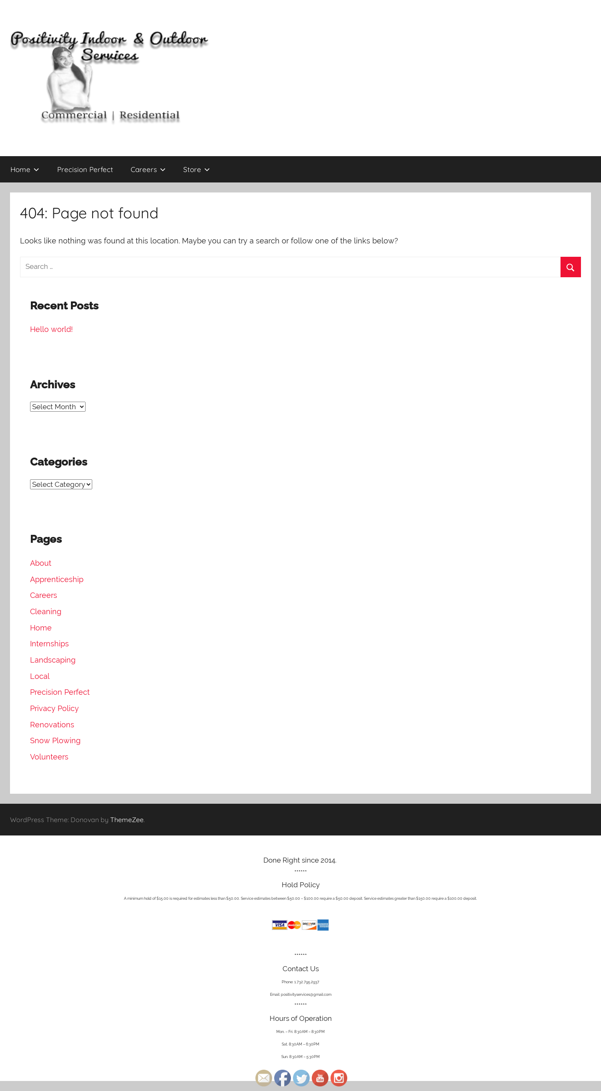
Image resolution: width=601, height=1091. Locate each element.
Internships (49, 643)
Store (196, 169)
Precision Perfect (85, 169)
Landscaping (53, 660)
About (40, 563)
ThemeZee (127, 819)
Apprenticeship (56, 579)
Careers (148, 169)
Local (40, 676)
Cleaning (45, 611)
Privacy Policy (54, 708)
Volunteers (49, 756)
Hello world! (51, 329)
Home (24, 169)
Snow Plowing (55, 740)
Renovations (52, 724)
